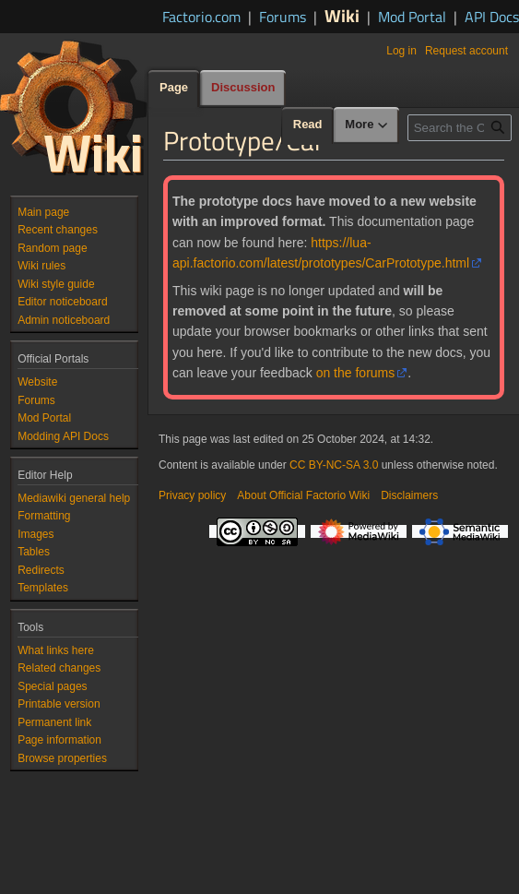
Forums (282, 17)
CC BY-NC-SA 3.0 (333, 465)
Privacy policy (192, 495)
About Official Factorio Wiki (303, 495)
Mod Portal (412, 17)
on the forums (355, 372)
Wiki (342, 15)
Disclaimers (409, 495)
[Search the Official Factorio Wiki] (459, 127)
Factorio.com (201, 17)
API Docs (492, 17)
